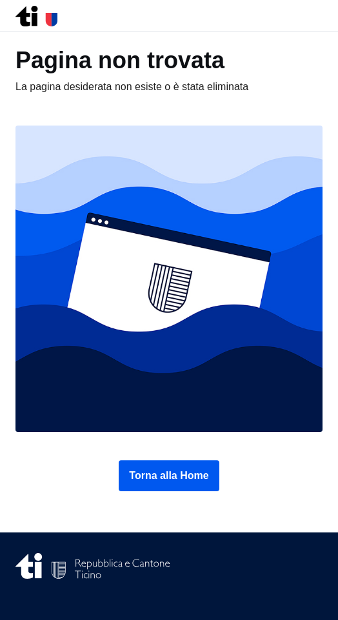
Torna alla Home (168, 475)
